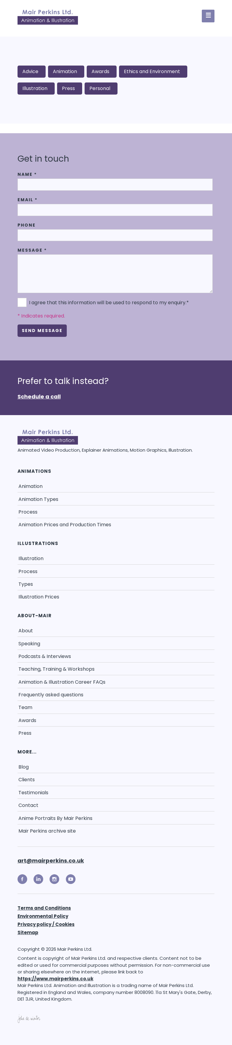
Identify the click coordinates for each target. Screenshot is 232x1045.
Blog (23, 766)
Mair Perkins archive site (47, 830)
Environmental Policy (43, 916)
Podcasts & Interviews (44, 656)
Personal (99, 88)
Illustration (34, 88)
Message (32, 250)
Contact (28, 805)
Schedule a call (39, 396)
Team (25, 707)
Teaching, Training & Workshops (56, 669)
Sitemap (28, 932)
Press (68, 88)
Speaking (29, 643)
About (25, 630)
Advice (30, 71)
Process (27, 511)
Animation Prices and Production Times (64, 524)
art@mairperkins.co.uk (51, 860)
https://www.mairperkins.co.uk (55, 979)
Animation (65, 71)
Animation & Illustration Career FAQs (61, 682)
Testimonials (33, 792)
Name (27, 174)
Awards (100, 71)
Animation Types (38, 499)
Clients (26, 779)
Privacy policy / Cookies (46, 924)
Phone (27, 225)
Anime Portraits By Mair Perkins (55, 818)
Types (25, 584)
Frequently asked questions (50, 694)
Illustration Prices (38, 596)
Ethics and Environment (152, 71)
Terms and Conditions (44, 908)
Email (27, 200)
